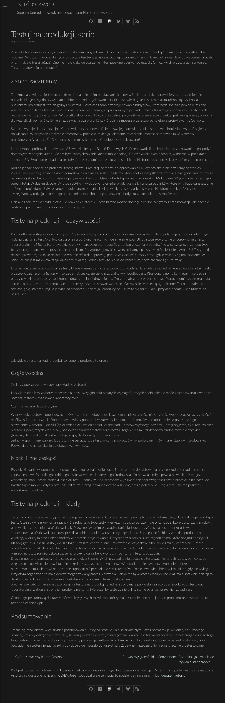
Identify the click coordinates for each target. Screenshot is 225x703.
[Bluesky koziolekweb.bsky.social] (128, 21)
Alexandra (39, 140)
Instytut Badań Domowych (104, 149)
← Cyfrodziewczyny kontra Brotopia (37, 657)
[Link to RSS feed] (137, 21)
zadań (154, 553)
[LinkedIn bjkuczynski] (100, 21)
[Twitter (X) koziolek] (118, 21)
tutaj (25, 183)
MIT (58, 670)
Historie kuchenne (150, 159)
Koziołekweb (35, 4)
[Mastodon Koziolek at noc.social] (109, 21)
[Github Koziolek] (91, 21)
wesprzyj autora (172, 675)
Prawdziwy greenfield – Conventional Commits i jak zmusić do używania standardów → (168, 659)
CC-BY (63, 675)
